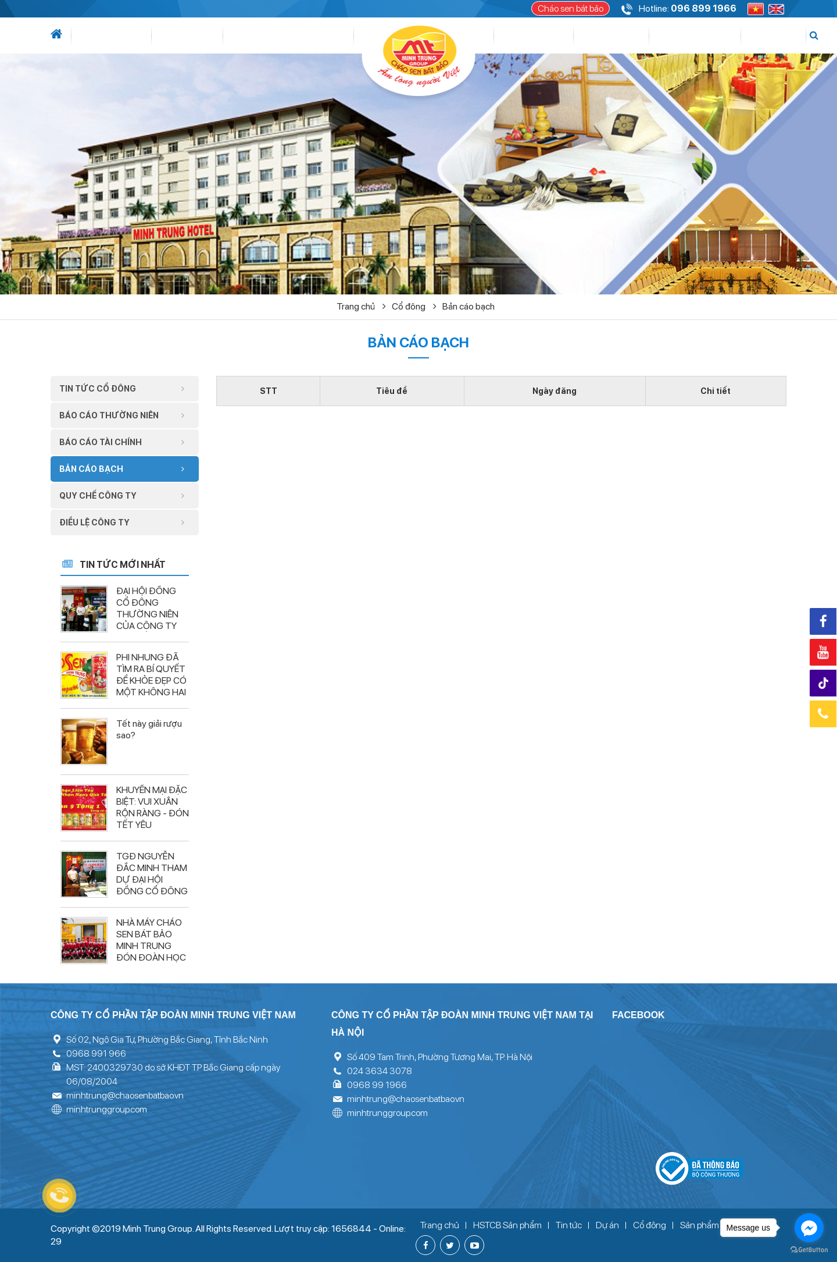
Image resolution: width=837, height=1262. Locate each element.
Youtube (823, 652)
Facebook (823, 621)
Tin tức (152, 35)
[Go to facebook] (809, 1227)
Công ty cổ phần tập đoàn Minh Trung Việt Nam (173, 1015)
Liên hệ (746, 35)
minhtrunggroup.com (106, 1109)
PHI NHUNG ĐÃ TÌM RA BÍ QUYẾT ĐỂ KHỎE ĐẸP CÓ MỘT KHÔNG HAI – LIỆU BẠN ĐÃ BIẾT (151, 686)
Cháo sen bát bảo (570, 8)
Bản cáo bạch (468, 306)
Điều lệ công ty (124, 522)
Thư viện (635, 35)
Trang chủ (361, 306)
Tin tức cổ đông (124, 388)
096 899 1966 (703, 8)
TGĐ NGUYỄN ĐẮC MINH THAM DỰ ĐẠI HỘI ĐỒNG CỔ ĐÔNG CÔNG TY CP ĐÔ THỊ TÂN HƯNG (152, 885)
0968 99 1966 (377, 1084)
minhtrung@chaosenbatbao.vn (125, 1095)
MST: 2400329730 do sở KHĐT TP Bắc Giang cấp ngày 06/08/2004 (173, 1074)
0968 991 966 (96, 1053)
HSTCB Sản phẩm (507, 1225)
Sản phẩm (583, 35)
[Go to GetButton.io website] (809, 1250)
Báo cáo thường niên (124, 415)
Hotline (823, 714)
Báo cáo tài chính (124, 442)
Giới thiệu (104, 35)
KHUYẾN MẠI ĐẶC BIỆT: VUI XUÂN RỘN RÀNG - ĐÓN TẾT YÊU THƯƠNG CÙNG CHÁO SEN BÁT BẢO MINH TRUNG (152, 830)
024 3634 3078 (379, 1070)
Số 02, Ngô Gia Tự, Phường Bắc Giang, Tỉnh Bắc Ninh (167, 1039)
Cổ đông (520, 35)
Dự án (315, 35)
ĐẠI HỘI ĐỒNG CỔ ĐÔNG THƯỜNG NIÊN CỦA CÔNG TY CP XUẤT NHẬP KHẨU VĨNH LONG (147, 625)
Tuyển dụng (692, 35)
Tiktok (824, 683)
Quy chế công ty (124, 495)
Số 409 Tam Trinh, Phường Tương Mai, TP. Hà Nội (439, 1056)
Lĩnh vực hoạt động (230, 35)
